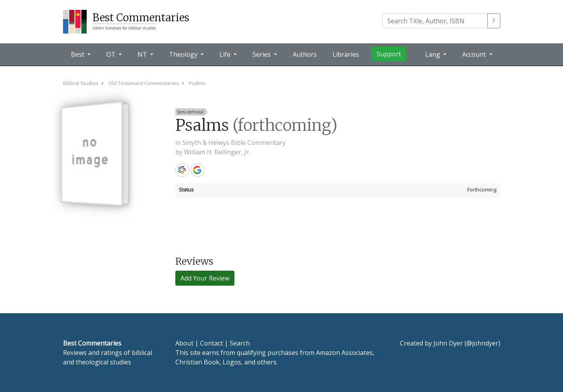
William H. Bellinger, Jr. (217, 152)
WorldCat (182, 170)
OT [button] (111, 54)
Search (240, 343)
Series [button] (262, 54)
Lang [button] (433, 54)
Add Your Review (204, 278)
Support (389, 54)
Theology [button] (184, 54)
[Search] (435, 20)
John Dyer (448, 343)
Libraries (346, 54)
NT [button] (143, 54)
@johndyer (482, 343)
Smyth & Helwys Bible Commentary (234, 142)
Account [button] (474, 54)
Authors (305, 54)
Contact (211, 343)
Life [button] (225, 54)
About (184, 343)
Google (197, 170)
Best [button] (78, 54)
